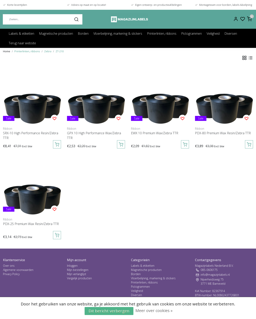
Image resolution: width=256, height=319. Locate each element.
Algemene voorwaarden (18, 270)
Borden (83, 33)
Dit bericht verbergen (109, 311)
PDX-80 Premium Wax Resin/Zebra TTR (223, 133)
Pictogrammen (191, 33)
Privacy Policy (11, 274)
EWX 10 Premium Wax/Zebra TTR (154, 133)
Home (6, 51)
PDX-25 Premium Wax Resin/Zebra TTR (31, 224)
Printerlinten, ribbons (161, 33)
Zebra (47, 51)
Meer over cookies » (154, 310)
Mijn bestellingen (77, 270)
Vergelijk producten (79, 278)
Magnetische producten (56, 33)
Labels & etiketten (21, 33)
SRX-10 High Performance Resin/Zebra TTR (30, 135)
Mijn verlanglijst (76, 274)
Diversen (230, 33)
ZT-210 (60, 51)
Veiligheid (213, 33)
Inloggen (72, 266)
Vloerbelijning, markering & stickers (117, 33)
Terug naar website (22, 43)
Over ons (9, 266)
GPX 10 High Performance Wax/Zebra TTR (94, 135)
